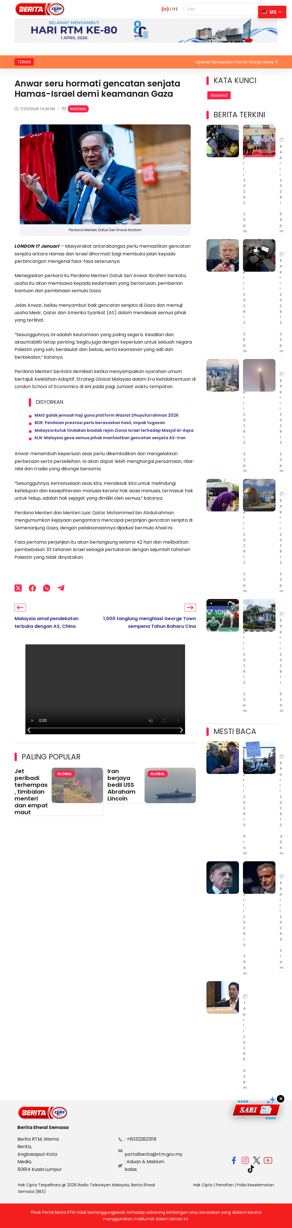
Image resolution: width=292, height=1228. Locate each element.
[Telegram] (60, 599)
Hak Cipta (202, 1185)
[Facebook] (32, 599)
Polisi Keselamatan (255, 1185)
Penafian (225, 1185)
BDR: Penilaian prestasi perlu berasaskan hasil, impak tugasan (100, 427)
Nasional (78, 108)
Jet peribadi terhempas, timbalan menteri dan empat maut (31, 803)
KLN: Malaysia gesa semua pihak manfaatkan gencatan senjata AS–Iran (110, 447)
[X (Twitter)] (18, 599)
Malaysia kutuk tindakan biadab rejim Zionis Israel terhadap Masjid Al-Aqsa (114, 437)
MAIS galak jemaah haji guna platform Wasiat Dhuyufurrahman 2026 (107, 417)
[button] (29, 741)
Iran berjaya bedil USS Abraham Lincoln (121, 796)
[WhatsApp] (46, 599)
